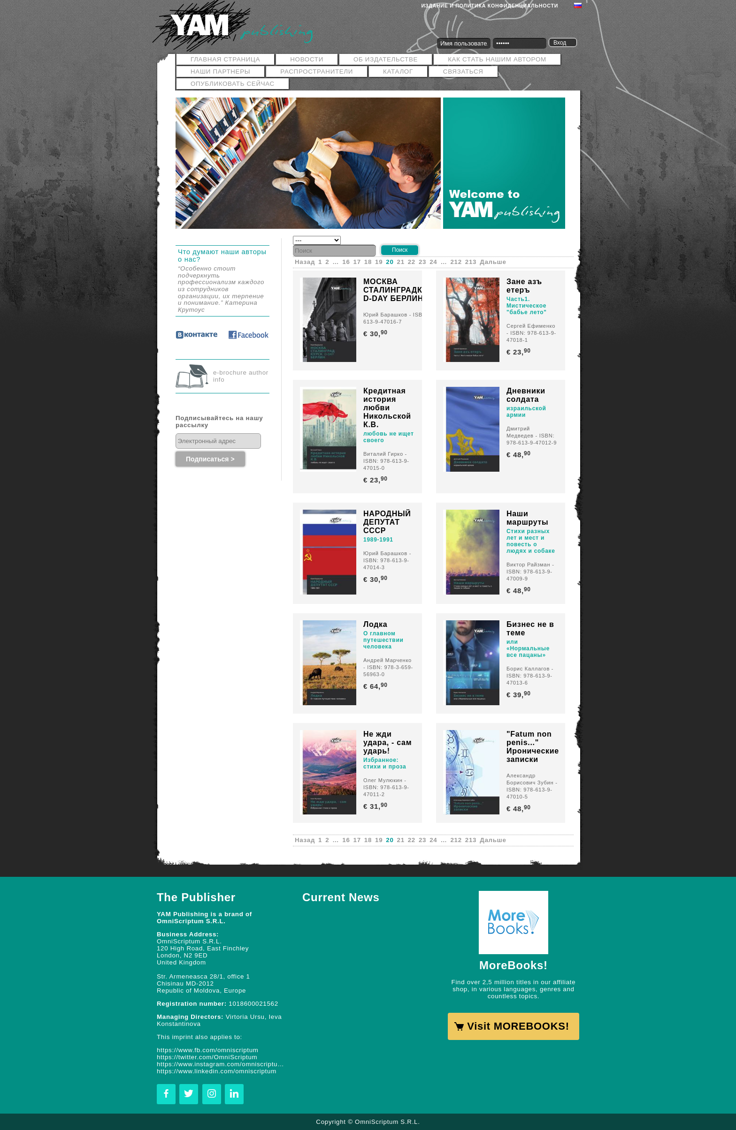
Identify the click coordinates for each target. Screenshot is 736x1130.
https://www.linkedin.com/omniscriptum (216, 1071)
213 (470, 261)
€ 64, (376, 686)
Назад (305, 261)
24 (433, 261)
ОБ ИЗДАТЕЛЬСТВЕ (385, 59)
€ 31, (376, 806)
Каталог (398, 71)
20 (389, 261)
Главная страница (225, 59)
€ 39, (519, 695)
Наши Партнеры (220, 71)
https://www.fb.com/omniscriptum (208, 1050)
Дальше (493, 261)
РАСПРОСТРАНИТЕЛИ (316, 71)
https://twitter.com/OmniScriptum (207, 1057)
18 (368, 261)
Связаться (463, 71)
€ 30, (376, 334)
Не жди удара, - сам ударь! (387, 742)
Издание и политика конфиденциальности (490, 5)
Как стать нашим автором (497, 59)
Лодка (375, 624)
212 (456, 261)
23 (422, 261)
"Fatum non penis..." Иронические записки (532, 746)
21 (401, 261)
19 (379, 261)
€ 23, (519, 352)
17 (357, 261)
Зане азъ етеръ (524, 286)
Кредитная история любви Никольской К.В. (387, 408)
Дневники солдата (525, 395)
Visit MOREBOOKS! (518, 1026)
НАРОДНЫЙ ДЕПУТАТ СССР (387, 522)
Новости (306, 59)
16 (346, 261)
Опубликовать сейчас (233, 83)
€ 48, (519, 455)
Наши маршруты (527, 518)
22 (411, 261)
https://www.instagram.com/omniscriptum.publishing (222, 1064)
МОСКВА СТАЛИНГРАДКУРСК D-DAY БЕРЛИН (403, 290)
